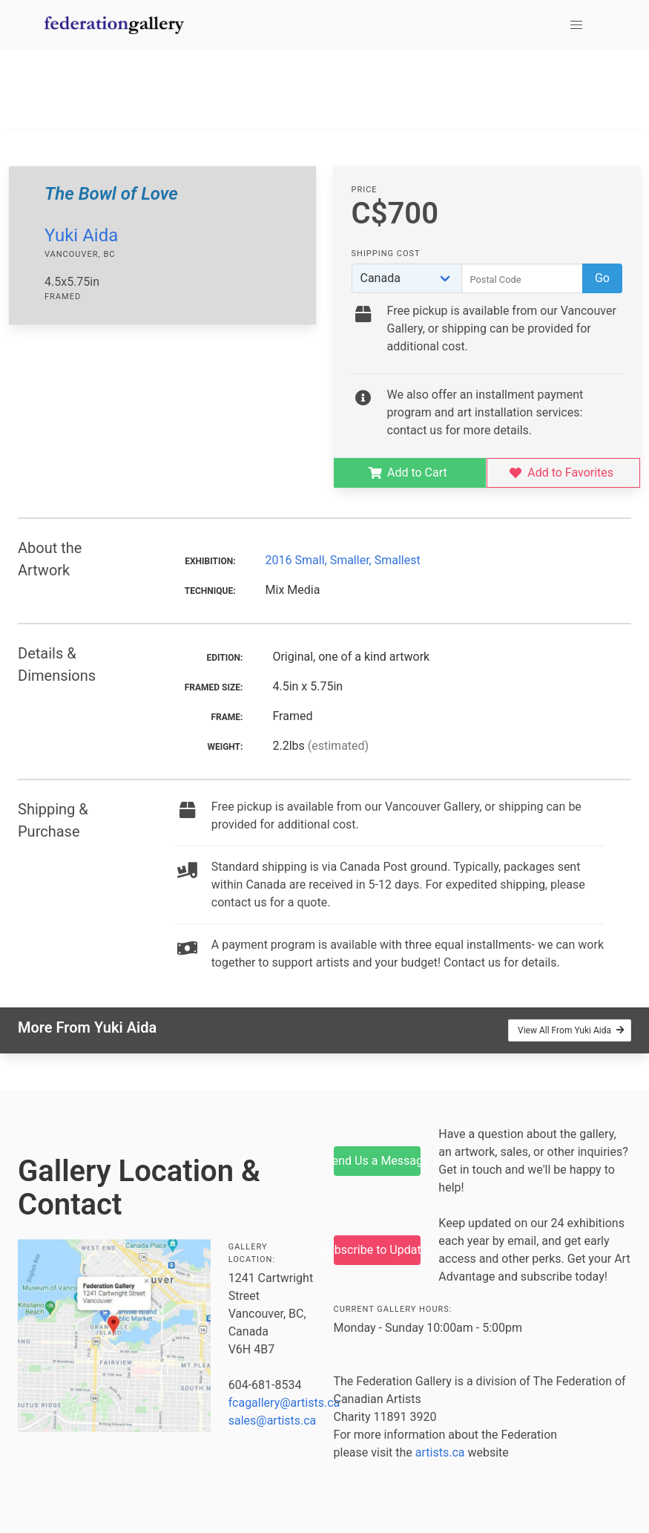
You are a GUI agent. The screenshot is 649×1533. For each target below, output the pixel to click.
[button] (576, 25)
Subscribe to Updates (377, 1250)
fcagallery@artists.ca (284, 1403)
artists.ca (440, 1452)
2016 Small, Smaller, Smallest (343, 560)
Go (602, 278)
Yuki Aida (81, 235)
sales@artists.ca (272, 1420)
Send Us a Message (377, 1161)
